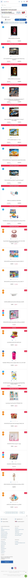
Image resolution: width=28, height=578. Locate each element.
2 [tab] (15, 340)
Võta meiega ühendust (19, 533)
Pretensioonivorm (4, 536)
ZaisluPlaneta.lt (3, 548)
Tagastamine (17, 530)
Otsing (24, 5)
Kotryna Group (3, 544)
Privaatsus (16, 541)
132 (21, 512)
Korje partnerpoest (18, 535)
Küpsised (16, 544)
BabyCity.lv (3, 547)
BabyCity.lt (3, 545)
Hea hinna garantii (4, 537)
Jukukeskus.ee (3, 542)
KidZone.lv (2, 552)
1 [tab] (12, 340)
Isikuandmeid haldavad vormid (20, 542)
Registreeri (7, 561)
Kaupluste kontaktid (4, 533)
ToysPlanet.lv (3, 551)
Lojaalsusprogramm (4, 534)
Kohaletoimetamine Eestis (19, 529)
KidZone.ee (3, 541)
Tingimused (17, 532)
